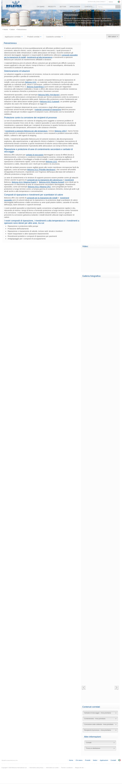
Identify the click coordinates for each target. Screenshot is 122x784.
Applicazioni (75, 7)
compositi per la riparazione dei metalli (42, 198)
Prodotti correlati (33, 37)
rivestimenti (69, 180)
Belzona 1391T (61, 131)
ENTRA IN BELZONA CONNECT (96, 1)
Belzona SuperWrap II (35, 87)
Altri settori (112, 37)
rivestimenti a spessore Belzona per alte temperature (26, 131)
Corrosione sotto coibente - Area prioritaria (98, 724)
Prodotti (52, 7)
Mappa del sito (79, 767)
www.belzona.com (14, 4)
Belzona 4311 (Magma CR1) (39, 187)
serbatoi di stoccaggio (34, 155)
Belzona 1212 (30, 82)
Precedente (84, 688)
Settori (63, 7)
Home (71, 760)
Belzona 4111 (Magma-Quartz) (24, 182)
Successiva (116, 688)
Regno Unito (119, 760)
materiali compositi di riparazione (48, 109)
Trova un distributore (93, 748)
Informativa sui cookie (52, 767)
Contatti (88, 7)
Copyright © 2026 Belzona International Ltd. (14, 767)
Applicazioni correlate (13, 37)
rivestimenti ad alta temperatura (39, 57)
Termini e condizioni (67, 767)
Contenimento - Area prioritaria (94, 719)
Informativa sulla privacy (36, 767)
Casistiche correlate (53, 37)
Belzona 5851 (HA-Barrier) (49, 95)
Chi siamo (40, 7)
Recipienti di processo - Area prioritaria (97, 730)
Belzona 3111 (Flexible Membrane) (41, 170)
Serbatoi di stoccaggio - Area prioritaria (97, 713)
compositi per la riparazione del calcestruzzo (45, 180)
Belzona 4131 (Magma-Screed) (51, 182)
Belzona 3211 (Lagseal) (49, 101)
